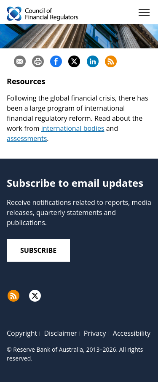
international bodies (72, 128)
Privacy (95, 333)
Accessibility (131, 333)
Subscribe (38, 250)
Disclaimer (60, 333)
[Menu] (144, 14)
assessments (27, 138)
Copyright (22, 333)
